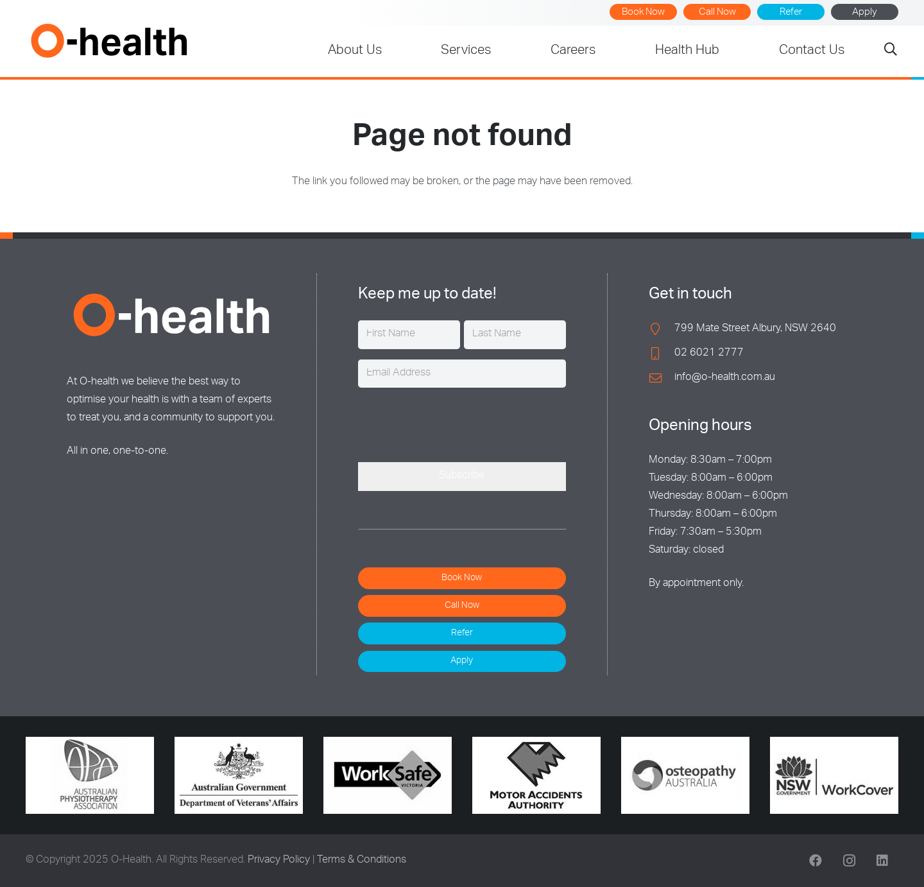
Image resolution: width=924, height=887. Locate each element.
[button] (891, 51)
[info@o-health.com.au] (661, 378)
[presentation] (455, 423)
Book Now (643, 12)
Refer (791, 12)
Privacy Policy (279, 861)
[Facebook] (816, 861)
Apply (864, 12)
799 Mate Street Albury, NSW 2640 (755, 329)
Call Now (717, 12)
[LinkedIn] (882, 861)
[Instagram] (849, 861)
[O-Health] (109, 40)
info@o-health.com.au (724, 378)
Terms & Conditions (361, 861)
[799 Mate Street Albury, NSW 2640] (661, 329)
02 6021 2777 (709, 354)
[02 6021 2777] (661, 353)
